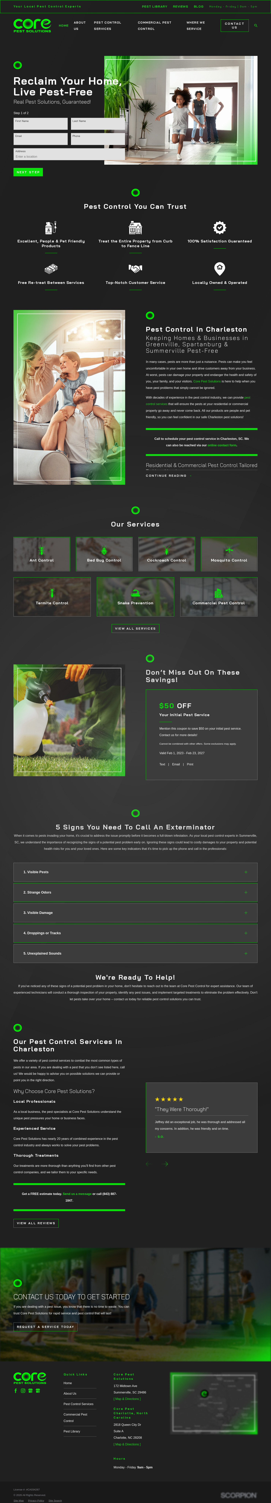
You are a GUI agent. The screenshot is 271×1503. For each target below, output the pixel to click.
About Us (70, 1393)
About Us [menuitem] (80, 26)
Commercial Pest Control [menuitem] (155, 26)
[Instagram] (23, 1391)
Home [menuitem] (64, 25)
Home (68, 1383)
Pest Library (154, 6)
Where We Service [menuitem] (196, 26)
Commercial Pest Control (75, 1418)
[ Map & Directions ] (127, 1399)
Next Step (28, 172)
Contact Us (235, 25)
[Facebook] (15, 1391)
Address (20, 151)
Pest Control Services (78, 1404)
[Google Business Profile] (30, 1391)
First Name (22, 121)
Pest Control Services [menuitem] (108, 26)
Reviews (180, 6)
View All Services (135, 628)
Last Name (79, 121)
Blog (199, 6)
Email (18, 136)
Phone (76, 136)
